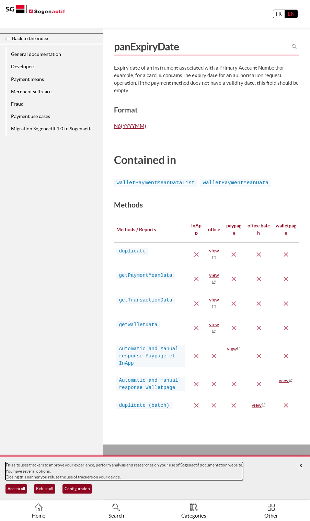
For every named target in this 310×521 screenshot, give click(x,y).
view (232, 349)
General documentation (36, 54)
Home (38, 515)
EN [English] (291, 14)
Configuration (77, 488)
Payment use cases (30, 116)
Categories (193, 515)
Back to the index (30, 38)
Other (271, 515)
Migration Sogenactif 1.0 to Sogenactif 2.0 (55, 128)
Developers (23, 66)
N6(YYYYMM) (130, 126)
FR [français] (279, 14)
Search (116, 515)
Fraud (17, 104)
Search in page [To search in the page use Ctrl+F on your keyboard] (294, 46)
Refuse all (44, 488)
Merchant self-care (31, 91)
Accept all (16, 488)
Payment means (27, 79)
